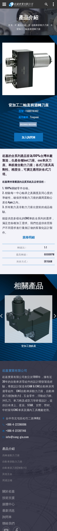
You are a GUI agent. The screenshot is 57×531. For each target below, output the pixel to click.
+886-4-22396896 (16, 427)
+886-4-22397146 (16, 434)
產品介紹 (22, 24)
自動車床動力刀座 (40, 24)
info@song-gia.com (17, 440)
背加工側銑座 (28, 348)
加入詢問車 (28, 137)
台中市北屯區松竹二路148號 (23, 421)
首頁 (10, 24)
